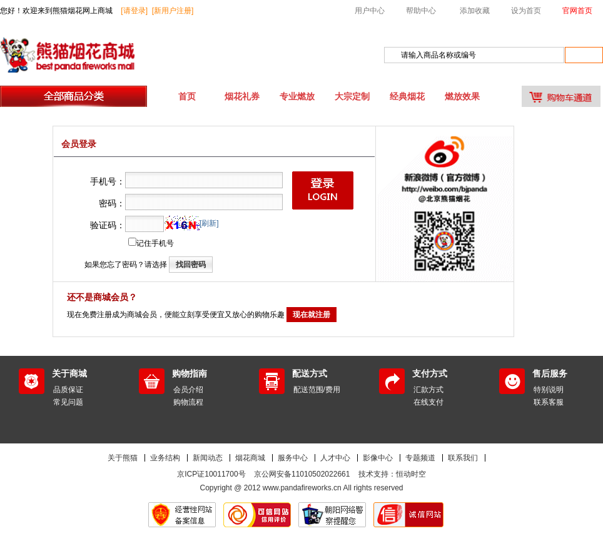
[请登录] (134, 10)
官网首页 (577, 10)
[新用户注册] (173, 10)
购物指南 (189, 373)
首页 (187, 96)
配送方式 (309, 373)
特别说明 (549, 389)
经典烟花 (407, 96)
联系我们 (463, 457)
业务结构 (165, 457)
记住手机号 (155, 243)
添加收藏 (475, 10)
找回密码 (191, 264)
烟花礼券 (242, 96)
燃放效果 (462, 96)
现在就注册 (311, 314)
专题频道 (420, 457)
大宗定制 (352, 96)
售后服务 (549, 373)
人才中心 (335, 457)
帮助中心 (421, 10)
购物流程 (188, 402)
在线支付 (428, 402)
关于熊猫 (123, 457)
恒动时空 (411, 474)
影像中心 (378, 457)
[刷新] (209, 223)
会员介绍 (188, 389)
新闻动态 (208, 457)
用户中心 (370, 10)
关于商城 (69, 373)
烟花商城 (250, 457)
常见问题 (68, 402)
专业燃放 (297, 96)
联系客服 (549, 402)
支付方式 (429, 373)
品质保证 (68, 389)
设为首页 (526, 10)
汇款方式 (428, 389)
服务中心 (293, 457)
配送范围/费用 (316, 389)
